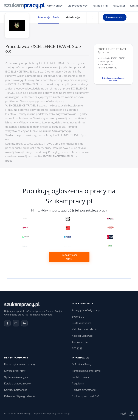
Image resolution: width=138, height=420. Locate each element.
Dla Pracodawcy (77, 5)
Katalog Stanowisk (82, 335)
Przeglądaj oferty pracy (86, 310)
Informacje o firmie (48, 17)
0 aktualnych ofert (114, 17)
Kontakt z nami (80, 377)
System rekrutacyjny (16, 377)
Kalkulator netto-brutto (85, 329)
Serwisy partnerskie (15, 389)
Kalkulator (118, 5)
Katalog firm (100, 5)
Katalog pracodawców (17, 383)
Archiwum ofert (80, 342)
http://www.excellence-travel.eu (113, 79)
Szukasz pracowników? (86, 396)
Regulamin (78, 383)
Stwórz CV (78, 316)
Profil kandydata (81, 323)
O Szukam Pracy (81, 364)
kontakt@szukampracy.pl (86, 370)
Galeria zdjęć (73, 17)
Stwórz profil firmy (15, 370)
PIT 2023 (77, 348)
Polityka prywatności (84, 389)
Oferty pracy (55, 5)
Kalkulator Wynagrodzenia (19, 396)
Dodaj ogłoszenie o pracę (19, 364)
